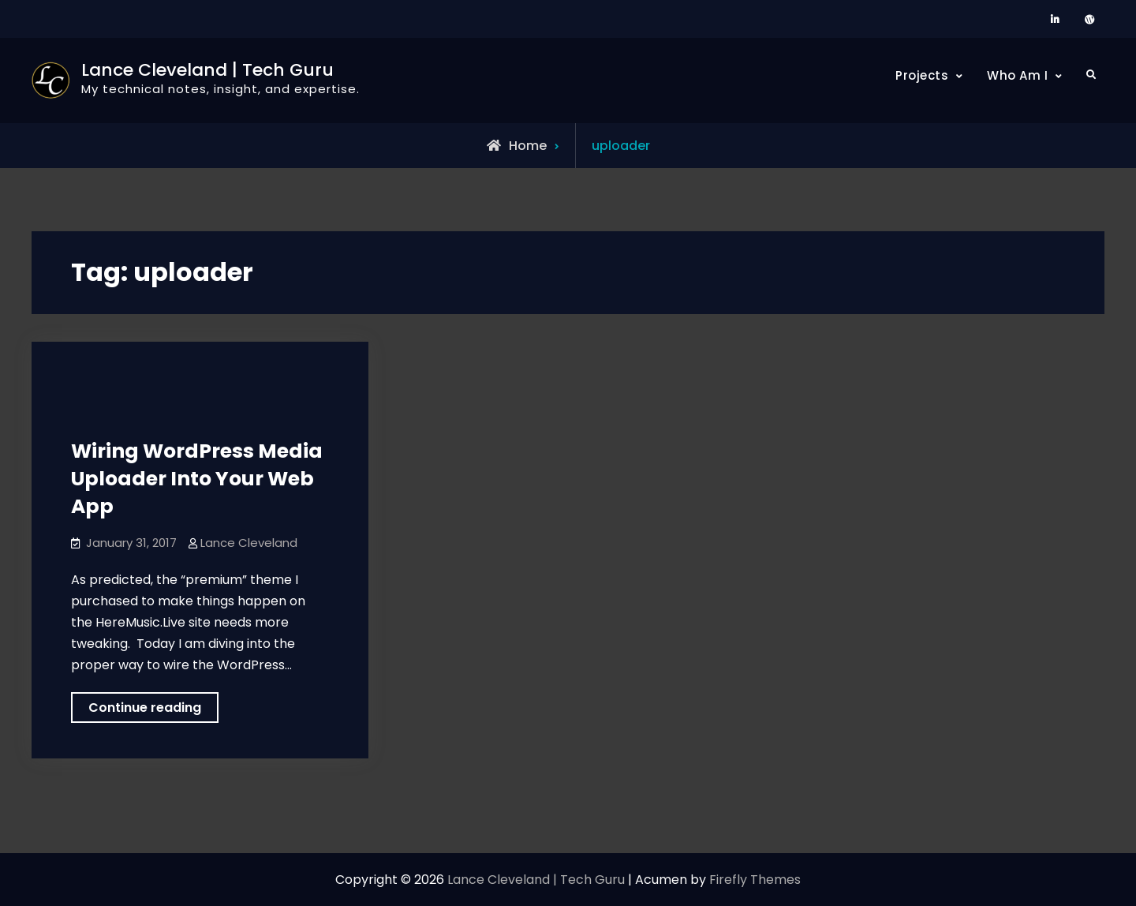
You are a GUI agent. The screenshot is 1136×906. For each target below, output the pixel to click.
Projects (921, 75)
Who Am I (1017, 75)
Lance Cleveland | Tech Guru (207, 70)
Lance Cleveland (248, 542)
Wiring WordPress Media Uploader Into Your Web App (197, 478)
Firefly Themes (755, 879)
